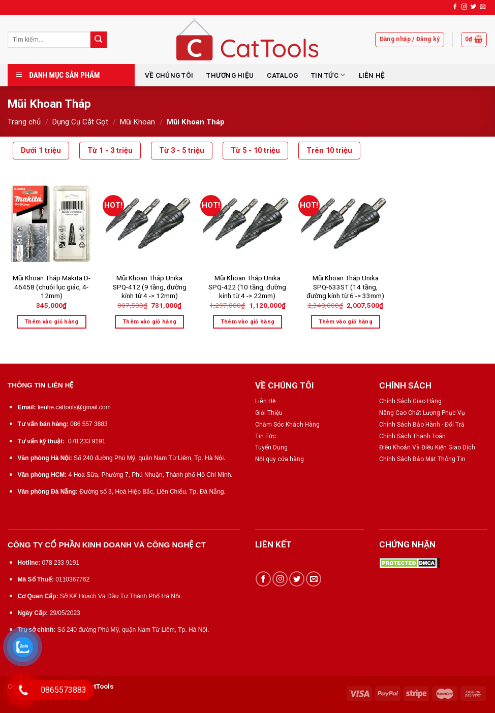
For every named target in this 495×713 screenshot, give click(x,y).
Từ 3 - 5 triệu (181, 150)
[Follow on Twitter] (473, 7)
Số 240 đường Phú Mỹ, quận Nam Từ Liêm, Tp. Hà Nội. (149, 458)
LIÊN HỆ (372, 75)
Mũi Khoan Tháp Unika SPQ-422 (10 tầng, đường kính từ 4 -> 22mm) (247, 287)
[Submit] (98, 39)
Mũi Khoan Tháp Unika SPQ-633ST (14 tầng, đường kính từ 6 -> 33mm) (345, 287)
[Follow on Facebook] (455, 7)
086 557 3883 (88, 424)
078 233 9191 (86, 441)
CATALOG (282, 75)
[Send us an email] (482, 7)
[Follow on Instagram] (464, 7)
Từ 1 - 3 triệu (110, 150)
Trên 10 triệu (329, 150)
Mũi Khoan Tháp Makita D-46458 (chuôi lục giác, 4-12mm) (51, 287)
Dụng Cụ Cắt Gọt (80, 121)
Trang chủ (24, 121)
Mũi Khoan (137, 121)
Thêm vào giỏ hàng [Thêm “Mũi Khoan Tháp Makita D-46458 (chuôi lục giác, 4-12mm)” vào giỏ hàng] (51, 321)
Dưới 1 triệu (41, 150)
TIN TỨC (328, 75)
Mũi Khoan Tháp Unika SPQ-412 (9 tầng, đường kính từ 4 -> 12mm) (150, 287)
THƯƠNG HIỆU (230, 75)
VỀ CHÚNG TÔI (169, 75)
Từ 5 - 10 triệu (255, 150)
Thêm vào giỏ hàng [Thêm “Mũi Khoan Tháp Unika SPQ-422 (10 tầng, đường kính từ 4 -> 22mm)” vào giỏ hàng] (248, 321)
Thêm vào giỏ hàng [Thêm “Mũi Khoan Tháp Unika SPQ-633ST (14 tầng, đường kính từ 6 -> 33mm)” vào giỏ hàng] (346, 321)
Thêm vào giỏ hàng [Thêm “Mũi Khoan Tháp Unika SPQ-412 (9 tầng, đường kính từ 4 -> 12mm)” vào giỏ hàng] (149, 321)
